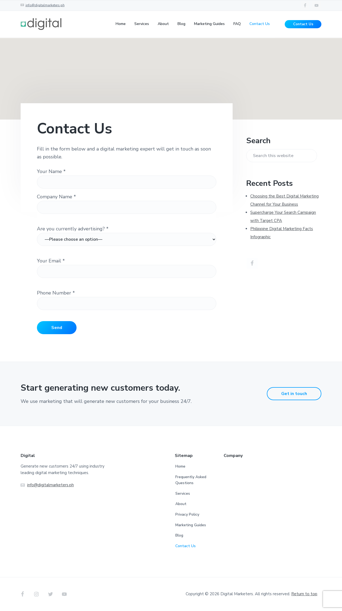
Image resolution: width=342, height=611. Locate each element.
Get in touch (294, 394)
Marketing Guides (190, 525)
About (180, 503)
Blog (179, 535)
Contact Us (303, 24)
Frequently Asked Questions (190, 480)
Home (180, 466)
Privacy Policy (187, 514)
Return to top (304, 594)
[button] (171, 74)
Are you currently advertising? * (73, 228)
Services (182, 493)
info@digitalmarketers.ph (45, 5)
